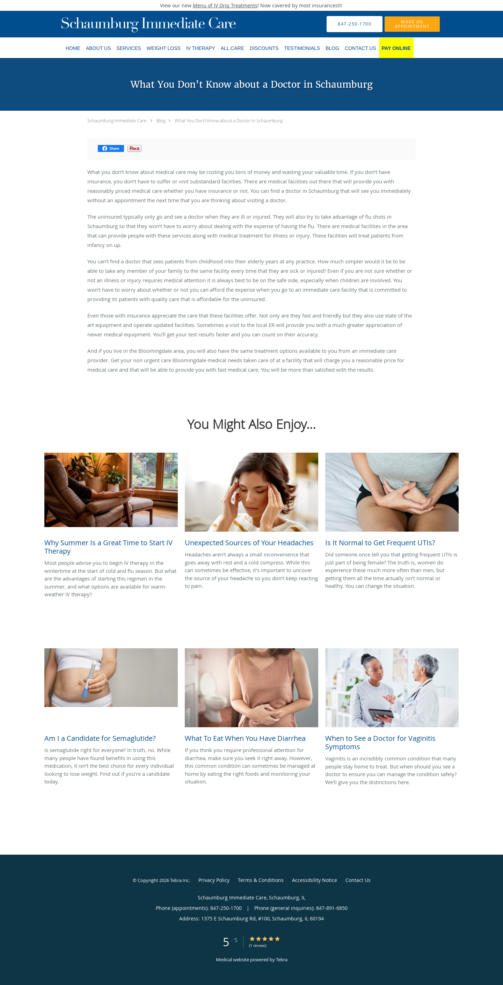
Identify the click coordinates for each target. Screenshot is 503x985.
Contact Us (358, 880)
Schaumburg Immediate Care (116, 120)
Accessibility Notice (314, 880)
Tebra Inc (179, 880)
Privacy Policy (213, 880)
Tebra (281, 959)
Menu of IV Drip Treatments (225, 5)
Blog (161, 120)
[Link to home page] (138, 24)
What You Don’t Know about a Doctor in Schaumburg (229, 120)
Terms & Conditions (261, 880)
